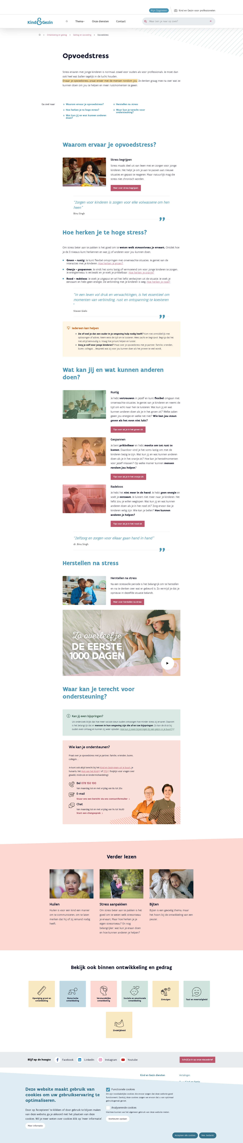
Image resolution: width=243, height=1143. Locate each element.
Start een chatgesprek (90, 813)
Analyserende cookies (123, 1107)
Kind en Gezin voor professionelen (194, 10)
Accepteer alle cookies (185, 1135)
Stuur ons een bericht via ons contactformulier (103, 798)
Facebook (63, 1060)
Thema (80, 21)
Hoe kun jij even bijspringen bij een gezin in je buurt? (146, 729)
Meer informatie (35, 1125)
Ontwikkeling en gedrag (57, 35)
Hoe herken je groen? (110, 263)
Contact (121, 21)
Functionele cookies (123, 1089)
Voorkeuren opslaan (117, 1118)
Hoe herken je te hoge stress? (81, 109)
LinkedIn (85, 1060)
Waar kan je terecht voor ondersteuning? (129, 111)
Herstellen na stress (125, 104)
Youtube (128, 1060)
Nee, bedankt (207, 1135)
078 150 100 (88, 783)
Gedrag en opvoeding (82, 35)
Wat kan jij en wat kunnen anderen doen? (84, 116)
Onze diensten (100, 21)
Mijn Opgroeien (159, 10)
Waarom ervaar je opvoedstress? (83, 104)
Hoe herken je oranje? (141, 272)
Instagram (107, 1060)
